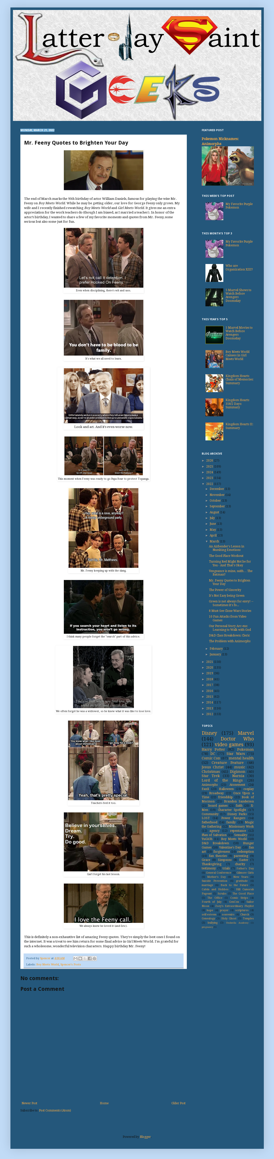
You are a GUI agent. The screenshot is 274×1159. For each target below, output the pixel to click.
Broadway (216, 793)
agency (214, 831)
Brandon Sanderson (239, 801)
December (217, 489)
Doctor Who (237, 739)
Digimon (237, 772)
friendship (225, 797)
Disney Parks (237, 814)
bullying (213, 922)
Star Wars (236, 754)
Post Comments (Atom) (55, 1110)
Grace (206, 860)
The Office (214, 897)
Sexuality (240, 835)
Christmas (211, 772)
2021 (210, 662)
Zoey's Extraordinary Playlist (234, 906)
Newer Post (29, 1103)
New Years (240, 877)
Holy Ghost (229, 918)
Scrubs (222, 893)
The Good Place (243, 893)
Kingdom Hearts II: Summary (239, 425)
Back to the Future (234, 885)
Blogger (145, 1137)
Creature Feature (228, 763)
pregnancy (207, 927)
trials (226, 868)
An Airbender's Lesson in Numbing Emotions (226, 548)
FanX (205, 789)
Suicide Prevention (215, 881)
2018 (210, 679)
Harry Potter (213, 749)
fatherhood (209, 822)
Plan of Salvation (214, 835)
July (213, 518)
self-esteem (209, 914)
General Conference (218, 872)
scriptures (242, 910)
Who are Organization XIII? (239, 267)
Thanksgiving (211, 864)
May (213, 529)
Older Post (178, 1103)
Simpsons (225, 860)
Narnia (238, 776)
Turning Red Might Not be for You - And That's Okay (230, 563)
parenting (241, 856)
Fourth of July (212, 901)
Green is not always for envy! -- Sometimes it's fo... (231, 603)
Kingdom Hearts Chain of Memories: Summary (239, 379)
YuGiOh (207, 839)
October (216, 500)
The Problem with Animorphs (229, 641)
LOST (206, 818)
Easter (243, 860)
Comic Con (211, 758)
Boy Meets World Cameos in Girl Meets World (237, 355)
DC (212, 754)
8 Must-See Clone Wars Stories (230, 611)
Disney (209, 733)
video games (229, 744)
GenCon (234, 901)
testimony (209, 868)
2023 (210, 478)
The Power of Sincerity (225, 590)
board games (218, 805)
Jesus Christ (213, 767)
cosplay (248, 789)
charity (240, 864)
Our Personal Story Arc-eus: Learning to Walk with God (230, 627)
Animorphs (210, 785)
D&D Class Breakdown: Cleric (229, 635)
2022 (210, 484)
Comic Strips (239, 897)
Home (104, 1103)
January (216, 654)
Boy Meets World (47, 964)
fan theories (218, 856)
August (215, 512)
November (217, 495)
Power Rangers (233, 818)
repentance (238, 831)
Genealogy (208, 918)
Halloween (226, 789)
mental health (241, 758)
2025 (210, 466)
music (239, 767)
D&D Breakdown (215, 843)
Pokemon (245, 749)
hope (210, 910)
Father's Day (245, 868)
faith (239, 805)
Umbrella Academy (237, 922)
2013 (210, 708)
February (217, 648)
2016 (210, 691)
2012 (210, 714)
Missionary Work (241, 826)
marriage (207, 885)
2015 (210, 696)
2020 (210, 667)
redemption (245, 851)
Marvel (246, 733)
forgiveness (221, 851)
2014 (210, 702)
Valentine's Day (230, 847)
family (231, 822)
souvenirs (228, 914)
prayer (224, 910)
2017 (210, 685)
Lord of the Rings (222, 780)
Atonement (237, 785)
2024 (210, 472)
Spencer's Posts (70, 964)
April (213, 535)
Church (244, 914)
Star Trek (211, 776)
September (218, 506)
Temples (248, 918)
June (213, 524)
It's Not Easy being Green (226, 595)
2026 (210, 460)
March (215, 541)
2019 (210, 673)
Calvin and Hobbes (215, 889)
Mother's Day (216, 877)
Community (210, 814)
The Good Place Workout (226, 556)
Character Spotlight (232, 810)
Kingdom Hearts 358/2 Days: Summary (237, 403)
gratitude (242, 881)
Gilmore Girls (245, 872)
